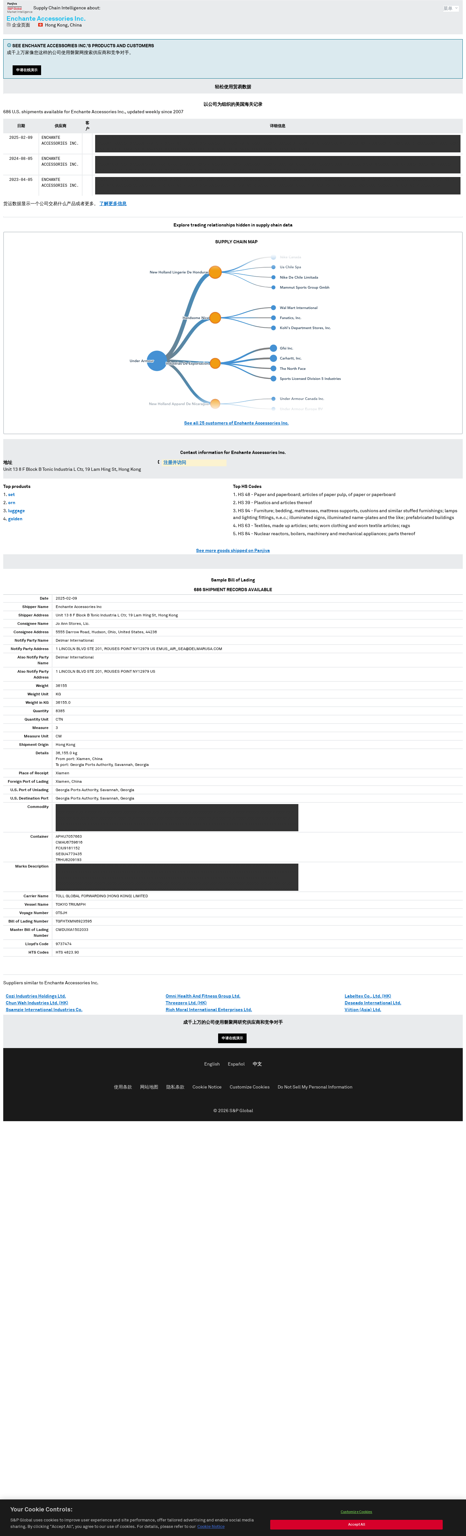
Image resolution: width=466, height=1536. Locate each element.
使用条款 (123, 1087)
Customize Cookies (250, 1087)
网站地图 (149, 1087)
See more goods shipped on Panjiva (233, 550)
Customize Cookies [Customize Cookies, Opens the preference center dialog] (356, 1518)
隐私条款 (175, 1087)
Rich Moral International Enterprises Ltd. (209, 1010)
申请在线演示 (27, 70)
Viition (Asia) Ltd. (363, 1010)
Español (236, 1064)
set (11, 494)
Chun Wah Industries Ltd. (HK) (37, 1003)
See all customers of (236, 423)
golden (15, 519)
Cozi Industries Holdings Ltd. (36, 996)
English (212, 1064)
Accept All (356, 1531)
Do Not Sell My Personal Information (315, 1087)
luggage (16, 511)
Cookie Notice (207, 1087)
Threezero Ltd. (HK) (186, 1003)
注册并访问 (174, 462)
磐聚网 (19, 8)
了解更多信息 (113, 204)
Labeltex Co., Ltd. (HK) (368, 996)
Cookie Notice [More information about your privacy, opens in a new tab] (211, 1533)
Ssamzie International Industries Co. (44, 1010)
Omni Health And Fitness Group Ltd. (203, 996)
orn (11, 503)
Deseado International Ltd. (373, 1003)
